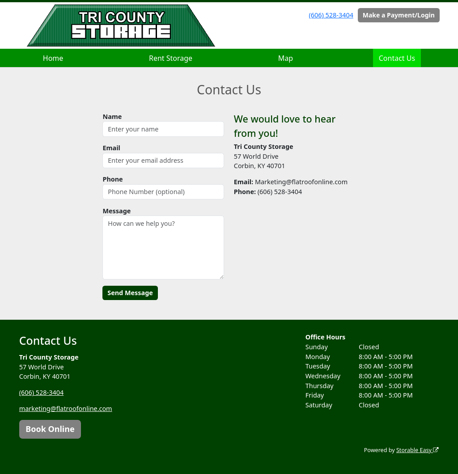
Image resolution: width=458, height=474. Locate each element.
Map (285, 58)
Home (53, 58)
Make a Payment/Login (399, 15)
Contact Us (397, 58)
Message (116, 211)
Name (112, 116)
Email (111, 148)
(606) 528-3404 (331, 15)
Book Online (49, 428)
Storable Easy (417, 450)
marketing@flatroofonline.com (65, 408)
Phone (112, 179)
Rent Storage (170, 58)
